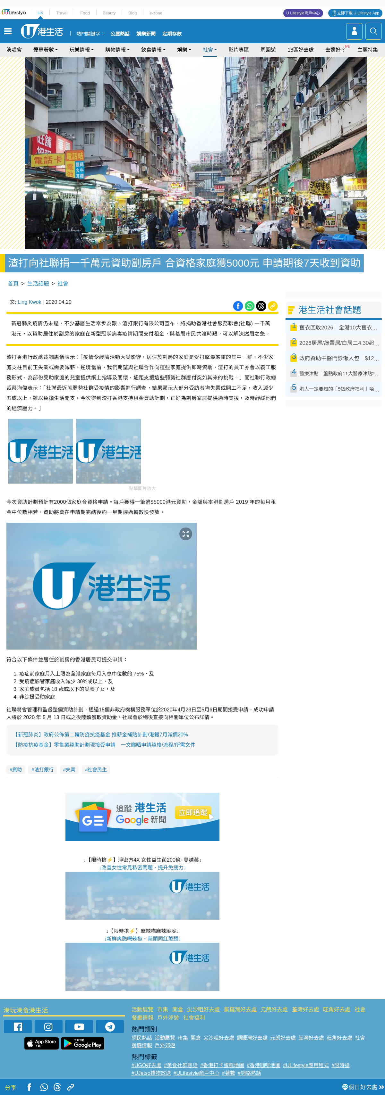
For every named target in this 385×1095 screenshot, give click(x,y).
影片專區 (238, 50)
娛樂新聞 (146, 34)
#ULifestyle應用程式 (306, 1065)
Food (85, 13)
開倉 (177, 1010)
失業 (70, 769)
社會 (208, 50)
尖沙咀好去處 (203, 1010)
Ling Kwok (29, 302)
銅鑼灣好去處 (240, 1010)
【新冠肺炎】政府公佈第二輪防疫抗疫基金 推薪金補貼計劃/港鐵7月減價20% (100, 734)
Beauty (109, 13)
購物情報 (115, 50)
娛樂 (182, 50)
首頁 (13, 284)
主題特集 (367, 50)
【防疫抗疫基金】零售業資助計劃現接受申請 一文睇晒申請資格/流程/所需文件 (104, 745)
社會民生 (97, 769)
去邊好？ (335, 50)
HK (40, 13)
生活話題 (38, 284)
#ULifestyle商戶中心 (196, 1073)
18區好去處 (300, 50)
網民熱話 (142, 1038)
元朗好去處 (274, 1010)
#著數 (228, 1073)
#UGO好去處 (146, 1065)
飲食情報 (151, 50)
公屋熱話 (120, 34)
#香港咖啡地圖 (263, 1065)
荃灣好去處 (305, 1010)
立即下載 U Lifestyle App (358, 13)
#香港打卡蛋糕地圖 (222, 1065)
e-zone (156, 13)
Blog (132, 13)
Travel (62, 13)
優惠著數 (43, 50)
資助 (17, 769)
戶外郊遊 (168, 1018)
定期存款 (172, 34)
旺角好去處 (336, 1010)
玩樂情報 (79, 50)
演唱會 (14, 50)
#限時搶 (340, 1065)
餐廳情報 (142, 1018)
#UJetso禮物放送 (151, 1073)
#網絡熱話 (249, 1073)
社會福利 (194, 1018)
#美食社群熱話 (181, 1065)
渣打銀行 (44, 769)
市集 (162, 1010)
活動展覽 (142, 1010)
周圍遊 (268, 50)
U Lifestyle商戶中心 (303, 13)
